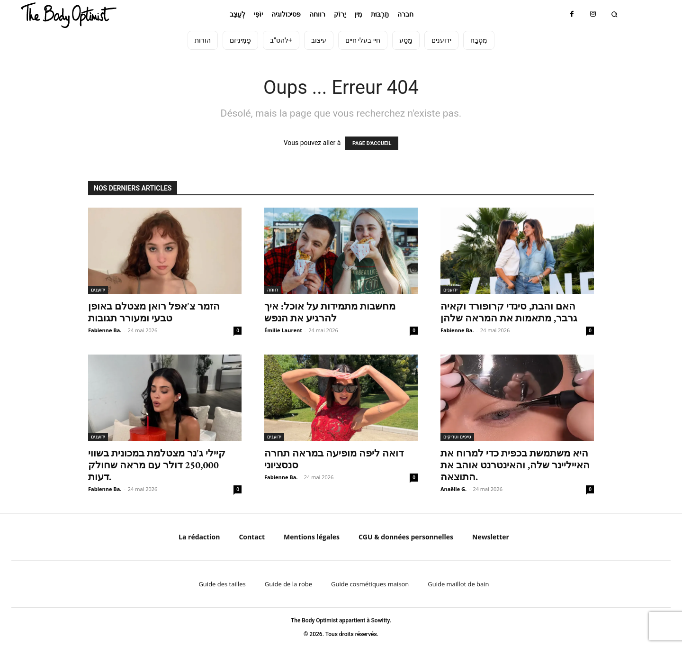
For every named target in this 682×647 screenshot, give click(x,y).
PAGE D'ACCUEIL (372, 143)
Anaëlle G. (453, 488)
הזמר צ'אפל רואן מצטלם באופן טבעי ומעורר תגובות (154, 312)
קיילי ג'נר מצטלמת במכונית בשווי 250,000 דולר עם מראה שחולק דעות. (156, 465)
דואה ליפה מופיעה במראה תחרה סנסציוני (334, 459)
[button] (614, 14)
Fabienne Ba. (105, 330)
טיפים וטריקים (457, 436)
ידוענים (98, 289)
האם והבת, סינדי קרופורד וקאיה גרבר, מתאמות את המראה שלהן (508, 312)
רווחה (272, 289)
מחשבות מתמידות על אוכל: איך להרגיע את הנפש (329, 312)
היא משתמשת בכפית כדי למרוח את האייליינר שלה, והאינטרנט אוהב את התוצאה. (515, 465)
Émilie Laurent (283, 330)
